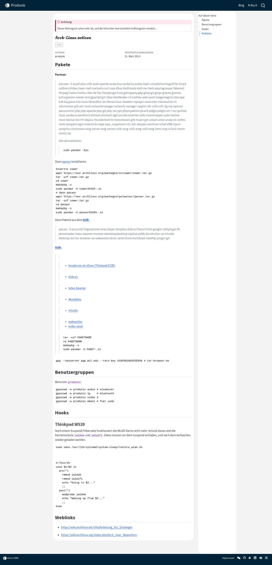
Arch (59, 45)
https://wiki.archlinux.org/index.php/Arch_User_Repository (99, 535)
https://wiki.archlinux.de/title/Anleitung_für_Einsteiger (96, 527)
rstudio (73, 310)
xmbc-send (75, 326)
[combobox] (263, 5)
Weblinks (206, 33)
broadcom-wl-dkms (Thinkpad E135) (91, 265)
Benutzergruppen (212, 24)
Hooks (205, 29)
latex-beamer (77, 288)
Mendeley (74, 299)
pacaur (66, 161)
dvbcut (73, 277)
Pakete (205, 20)
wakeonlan (75, 322)
